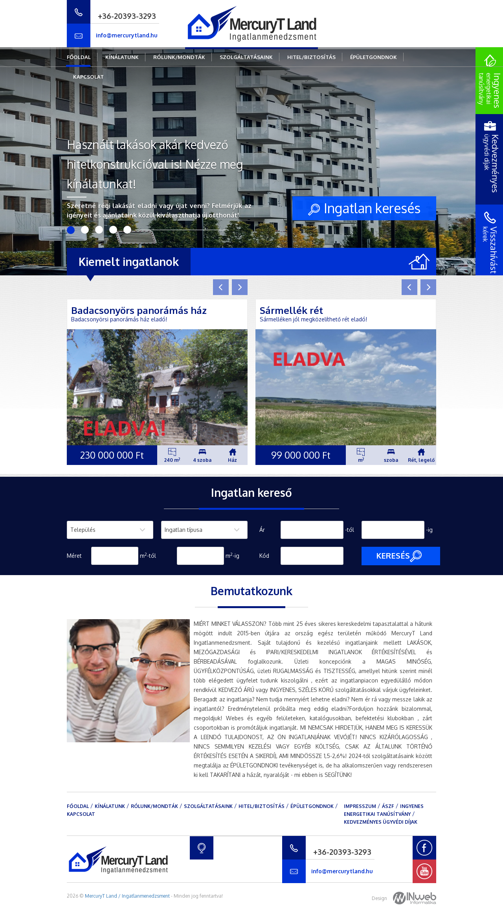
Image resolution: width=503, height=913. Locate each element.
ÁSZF (388, 806)
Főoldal (79, 57)
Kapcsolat (88, 77)
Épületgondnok (373, 57)
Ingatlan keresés (364, 207)
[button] (221, 287)
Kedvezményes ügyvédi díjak (380, 822)
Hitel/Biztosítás (311, 57)
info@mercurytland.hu (127, 35)
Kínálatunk (122, 57)
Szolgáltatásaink (246, 57)
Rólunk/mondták (179, 57)
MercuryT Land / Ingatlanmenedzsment (127, 896)
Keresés (399, 556)
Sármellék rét (291, 310)
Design (404, 898)
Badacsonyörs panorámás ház (139, 310)
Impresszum (360, 806)
